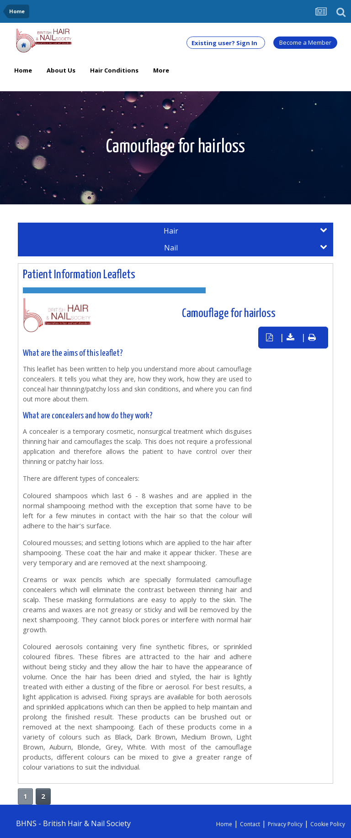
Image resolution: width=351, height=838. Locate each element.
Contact (250, 824)
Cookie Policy (327, 824)
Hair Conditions (114, 70)
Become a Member (305, 42)
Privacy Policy (285, 824)
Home (23, 70)
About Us (61, 70)
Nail (245, 248)
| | (291, 337)
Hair (245, 231)
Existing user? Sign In (225, 43)
